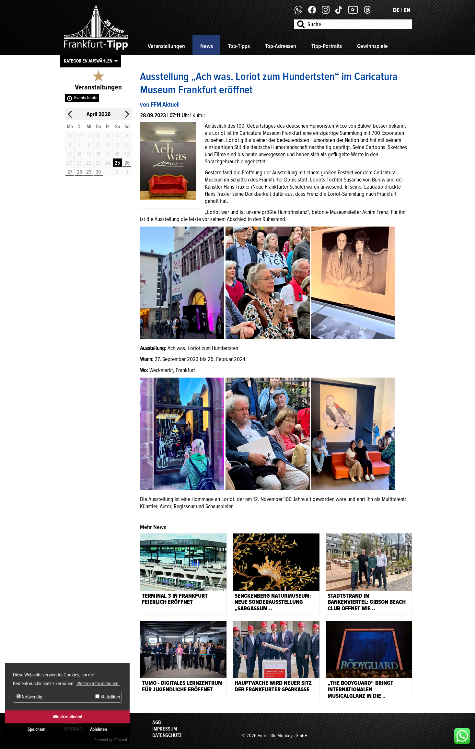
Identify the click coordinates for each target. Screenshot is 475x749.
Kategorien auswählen (88, 61)
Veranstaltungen (166, 46)
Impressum (164, 729)
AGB (156, 722)
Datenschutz (167, 735)
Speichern (36, 729)
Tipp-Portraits (326, 46)
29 (88, 172)
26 (127, 163)
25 (117, 163)
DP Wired (120, 739)
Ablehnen (98, 729)
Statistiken (107, 697)
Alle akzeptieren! (67, 717)
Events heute (86, 97)
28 (79, 172)
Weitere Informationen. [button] (98, 683)
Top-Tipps (239, 46)
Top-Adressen (280, 46)
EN (407, 10)
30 (98, 172)
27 (69, 172)
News (206, 46)
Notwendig (29, 697)
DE (396, 10)
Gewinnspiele (372, 46)
